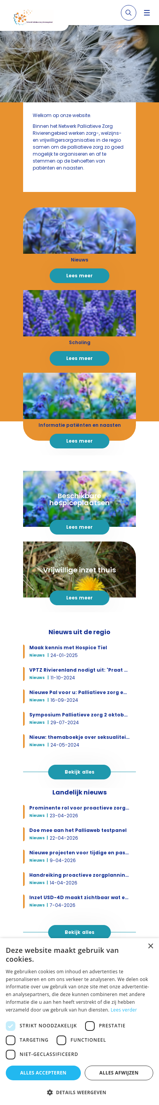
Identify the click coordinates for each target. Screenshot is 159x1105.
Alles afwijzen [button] (119, 1072)
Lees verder (124, 1010)
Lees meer (79, 275)
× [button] (150, 946)
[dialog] (79, 1021)
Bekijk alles (79, 772)
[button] (79, 1092)
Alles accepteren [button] (43, 1072)
